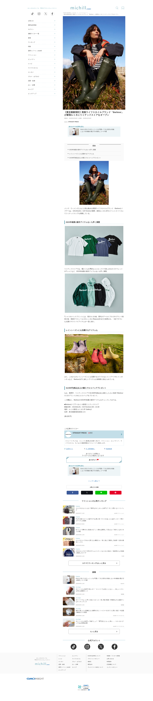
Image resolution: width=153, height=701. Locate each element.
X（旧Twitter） (90, 449)
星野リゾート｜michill (35, 51)
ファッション (32, 55)
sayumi (122, 583)
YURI (122, 556)
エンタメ (31, 72)
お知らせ (31, 21)
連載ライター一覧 (33, 33)
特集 (29, 46)
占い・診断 (31, 85)
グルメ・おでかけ (33, 76)
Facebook (109, 449)
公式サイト (69, 449)
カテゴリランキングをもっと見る (94, 563)
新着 (29, 38)
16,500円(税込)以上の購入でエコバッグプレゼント (85, 158)
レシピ (30, 63)
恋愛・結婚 (31, 80)
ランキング (31, 42)
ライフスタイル (33, 68)
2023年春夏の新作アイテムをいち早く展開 (82, 149)
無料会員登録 (32, 25)
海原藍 (122, 594)
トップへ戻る (94, 481)
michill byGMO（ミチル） (70, 12)
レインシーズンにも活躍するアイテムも (81, 154)
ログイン (31, 29)
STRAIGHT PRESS (71, 121)
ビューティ (31, 59)
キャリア (31, 89)
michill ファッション (119, 513)
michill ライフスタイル (118, 615)
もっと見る (94, 631)
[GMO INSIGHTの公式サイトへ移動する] (35, 678)
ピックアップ (32, 93)
